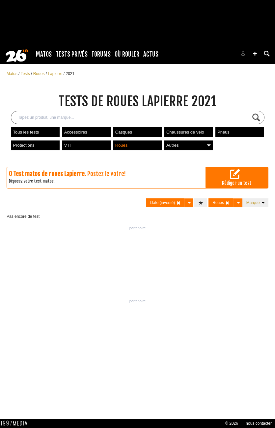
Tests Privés (72, 54)
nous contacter (259, 423)
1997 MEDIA (16, 423)
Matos (44, 54)
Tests (26, 73)
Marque (255, 202)
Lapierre (55, 73)
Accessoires (75, 132)
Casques (123, 132)
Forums (101, 54)
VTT (68, 145)
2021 (70, 73)
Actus (150, 54)
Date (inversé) (165, 202)
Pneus (223, 132)
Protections (24, 145)
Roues (39, 73)
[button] (255, 53)
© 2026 (231, 423)
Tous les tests (26, 132)
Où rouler (127, 54)
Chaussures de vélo (185, 132)
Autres (188, 145)
